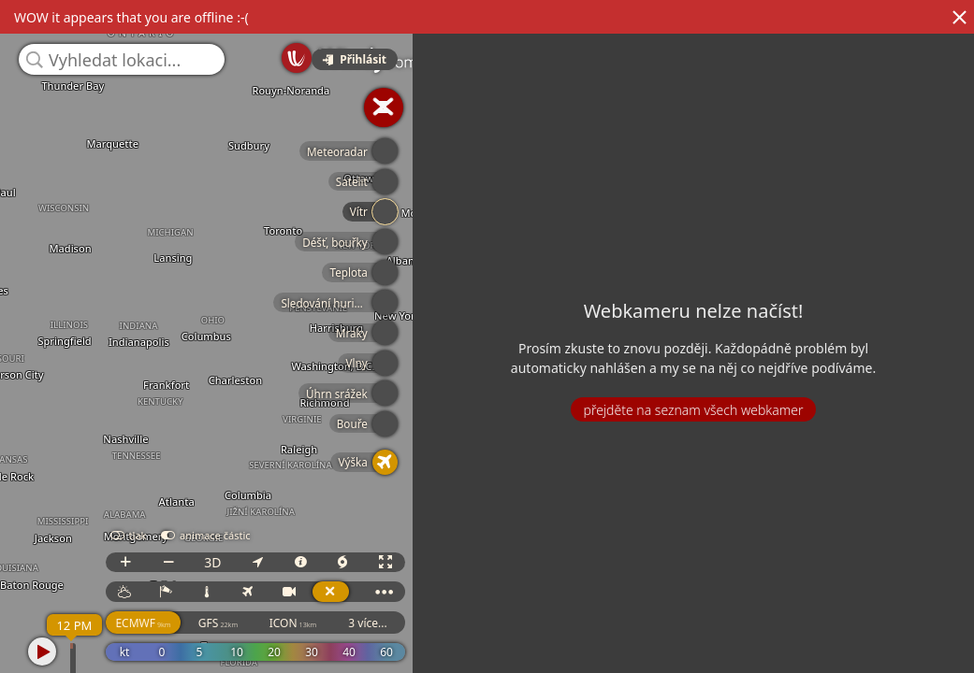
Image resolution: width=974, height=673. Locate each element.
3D (350, 562)
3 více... (506, 623)
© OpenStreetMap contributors (896, 666)
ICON (432, 623)
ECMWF (282, 623)
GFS (356, 623)
